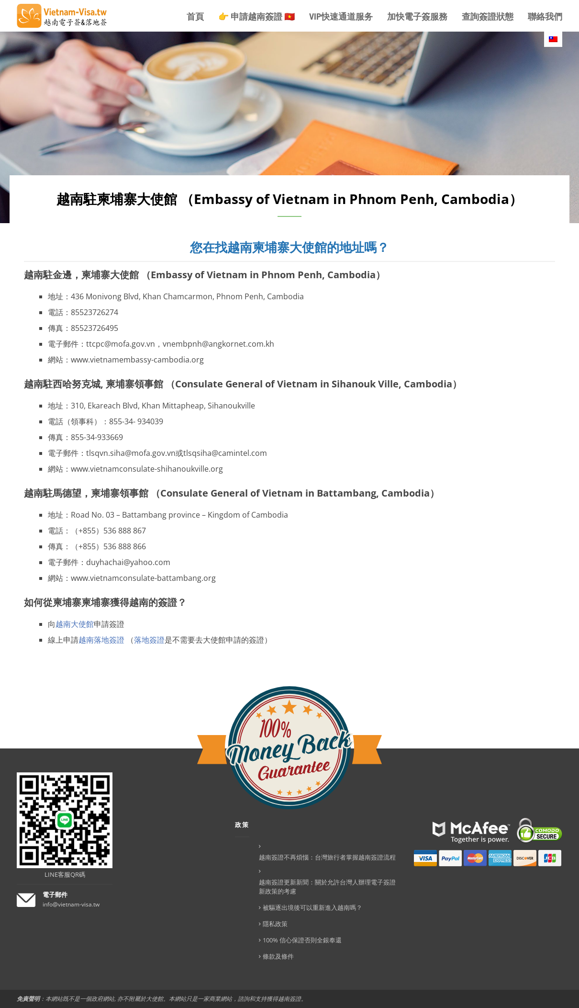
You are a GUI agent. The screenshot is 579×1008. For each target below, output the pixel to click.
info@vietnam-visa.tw (71, 904)
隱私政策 (275, 923)
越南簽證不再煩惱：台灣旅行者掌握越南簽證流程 (327, 857)
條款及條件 (278, 956)
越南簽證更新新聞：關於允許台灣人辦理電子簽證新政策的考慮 (327, 886)
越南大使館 (75, 624)
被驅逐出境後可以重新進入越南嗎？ (312, 907)
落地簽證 (149, 639)
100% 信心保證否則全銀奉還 (302, 940)
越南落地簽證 (101, 639)
